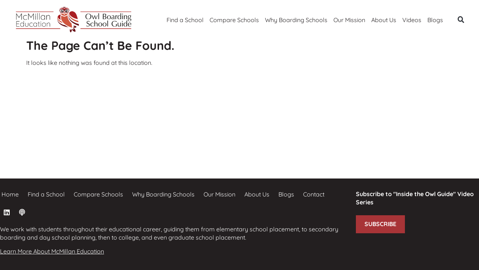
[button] (461, 20)
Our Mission (349, 20)
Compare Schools (234, 20)
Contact (313, 194)
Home (10, 194)
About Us (383, 20)
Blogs (435, 20)
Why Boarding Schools (296, 20)
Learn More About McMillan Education (52, 251)
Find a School (185, 20)
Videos (411, 20)
